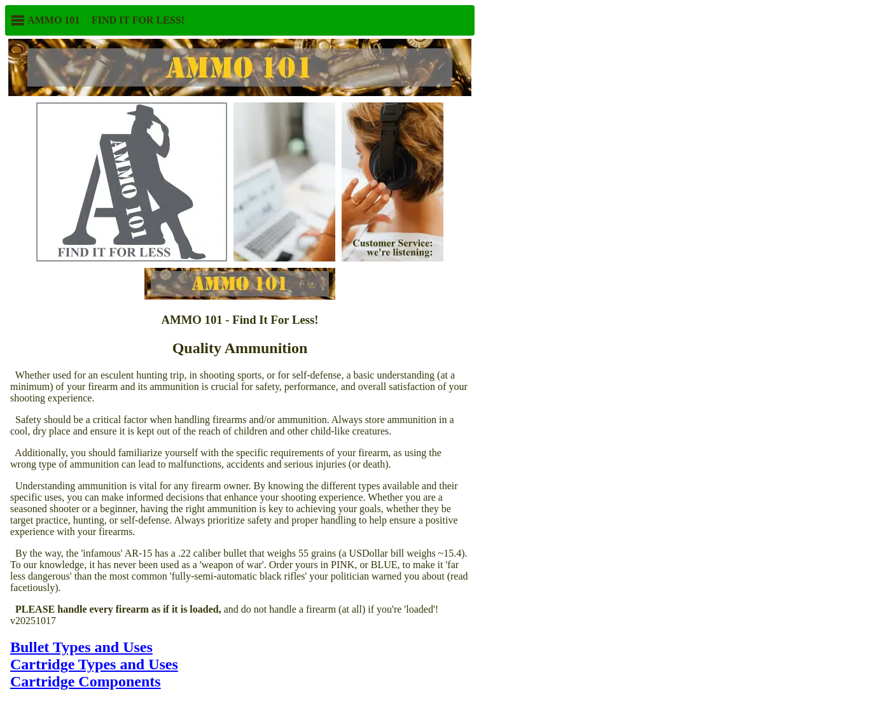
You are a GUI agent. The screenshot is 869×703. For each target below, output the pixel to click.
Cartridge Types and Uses (94, 664)
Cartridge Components (85, 681)
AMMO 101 (45, 20)
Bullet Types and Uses (81, 647)
